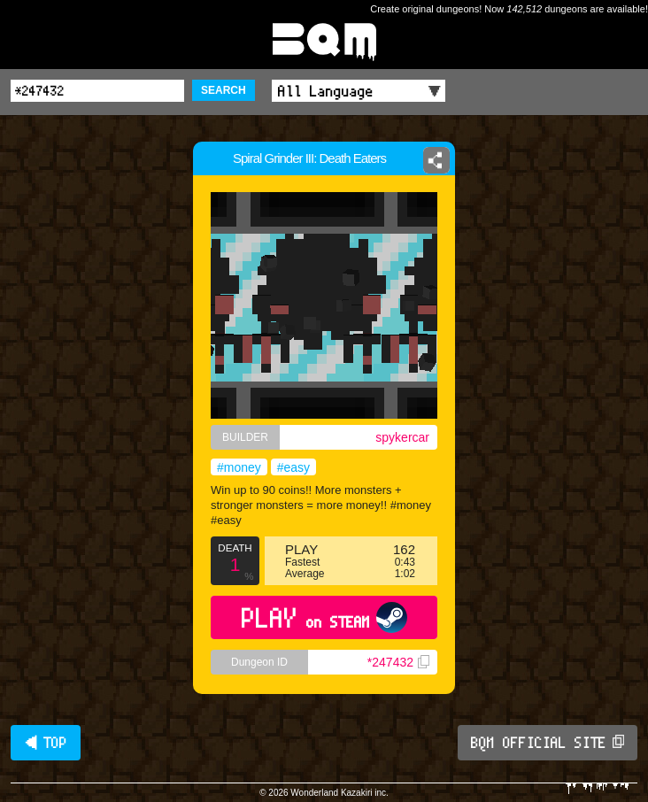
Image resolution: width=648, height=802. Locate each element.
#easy (293, 467)
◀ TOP (45, 743)
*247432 (398, 662)
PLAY (324, 617)
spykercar (402, 437)
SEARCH (223, 90)
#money (239, 467)
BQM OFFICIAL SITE (547, 743)
